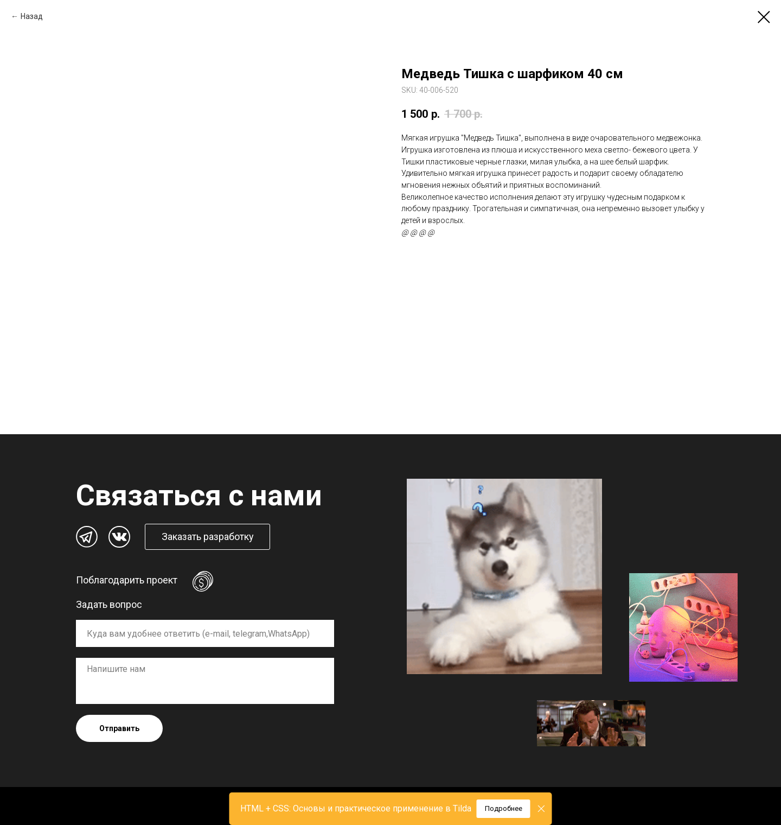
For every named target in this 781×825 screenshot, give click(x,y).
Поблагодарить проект (126, 580)
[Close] (541, 809)
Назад (32, 16)
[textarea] (205, 681)
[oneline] (205, 633)
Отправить (119, 728)
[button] (207, 537)
